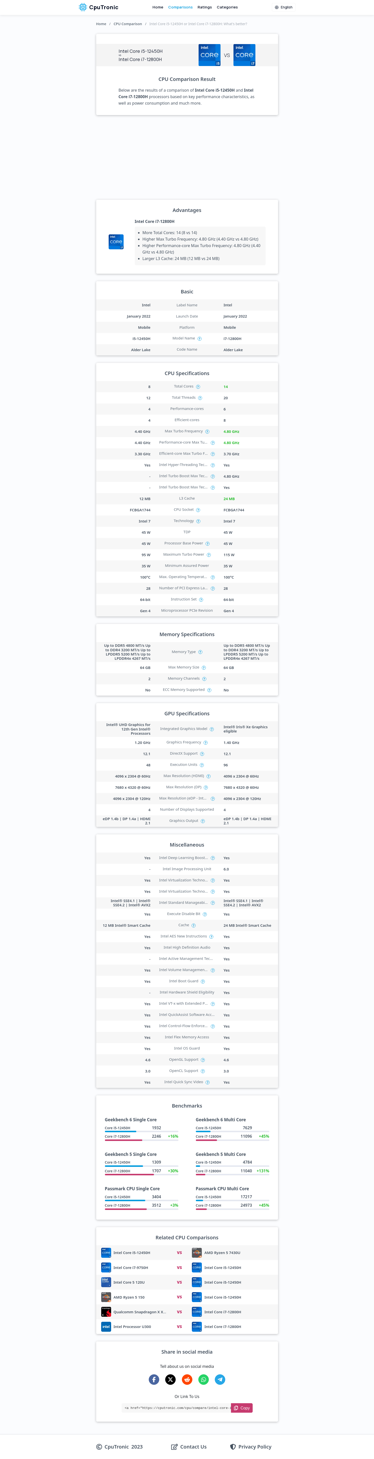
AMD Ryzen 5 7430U (222, 1252)
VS (179, 1252)
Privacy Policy (254, 1447)
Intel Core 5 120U (129, 1282)
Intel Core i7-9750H (131, 1267)
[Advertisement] (187, 157)
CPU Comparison (128, 23)
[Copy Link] (242, 1408)
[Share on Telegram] (220, 1379)
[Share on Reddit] (187, 1379)
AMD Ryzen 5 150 (129, 1297)
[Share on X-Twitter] (170, 1379)
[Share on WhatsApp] (203, 1379)
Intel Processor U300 (132, 1326)
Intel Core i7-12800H (155, 221)
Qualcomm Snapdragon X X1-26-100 (146, 1311)
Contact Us (193, 1447)
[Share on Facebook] (154, 1379)
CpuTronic (98, 7)
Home (157, 7)
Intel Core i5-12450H (132, 1252)
